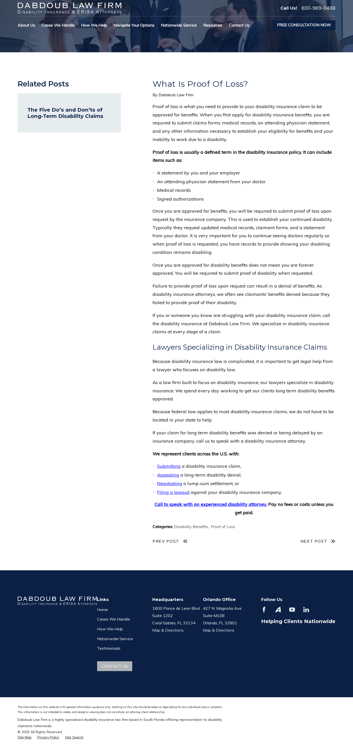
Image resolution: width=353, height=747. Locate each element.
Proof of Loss (223, 526)
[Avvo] (278, 610)
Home (102, 609)
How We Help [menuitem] (94, 25)
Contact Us (115, 666)
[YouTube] (292, 610)
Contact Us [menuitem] (239, 25)
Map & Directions (168, 630)
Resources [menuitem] (212, 25)
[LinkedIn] (306, 610)
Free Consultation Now (304, 24)
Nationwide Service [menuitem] (179, 25)
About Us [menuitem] (26, 25)
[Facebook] (264, 610)
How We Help (110, 628)
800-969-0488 (318, 8)
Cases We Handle (113, 619)
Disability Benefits (191, 526)
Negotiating (169, 483)
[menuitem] (25, 737)
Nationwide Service (115, 638)
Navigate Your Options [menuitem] (133, 25)
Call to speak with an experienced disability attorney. (211, 504)
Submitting (169, 466)
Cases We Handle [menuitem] (58, 25)
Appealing (168, 475)
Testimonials (108, 648)
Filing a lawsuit (173, 492)
